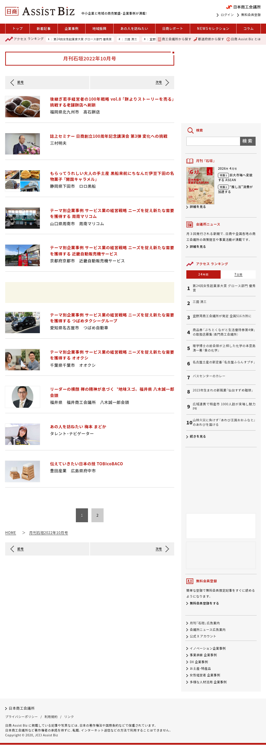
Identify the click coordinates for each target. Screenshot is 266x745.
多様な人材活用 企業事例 (208, 682)
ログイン (227, 15)
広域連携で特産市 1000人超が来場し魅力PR (224, 406)
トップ (17, 28)
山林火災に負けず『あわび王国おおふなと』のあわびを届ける (224, 422)
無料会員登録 (251, 15)
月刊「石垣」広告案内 (205, 623)
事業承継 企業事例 (203, 655)
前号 (20, 82)
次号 (159, 82)
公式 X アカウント (203, 636)
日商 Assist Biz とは (244, 39)
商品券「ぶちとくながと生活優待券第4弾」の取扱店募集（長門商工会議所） (224, 332)
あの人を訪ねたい (134, 28)
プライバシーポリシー (21, 717)
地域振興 (99, 28)
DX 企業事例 (199, 662)
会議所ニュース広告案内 (208, 629)
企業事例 (71, 28)
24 (203, 274)
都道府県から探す (209, 39)
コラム (248, 28)
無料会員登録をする (204, 603)
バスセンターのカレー (209, 376)
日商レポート (172, 28)
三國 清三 (130, 39)
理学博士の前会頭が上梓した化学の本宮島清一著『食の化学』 (224, 348)
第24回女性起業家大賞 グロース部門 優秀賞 (83, 39)
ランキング (24, 39)
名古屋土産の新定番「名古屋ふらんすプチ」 (224, 362)
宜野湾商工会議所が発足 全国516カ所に (222, 316)
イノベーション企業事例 (208, 648)
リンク (69, 717)
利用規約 (50, 717)
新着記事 (44, 28)
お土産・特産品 (200, 668)
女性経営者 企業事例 (205, 675)
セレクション (213, 28)
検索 (247, 140)
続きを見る (198, 436)
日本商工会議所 (22, 708)
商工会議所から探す (175, 39)
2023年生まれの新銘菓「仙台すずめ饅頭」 (223, 390)
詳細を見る (198, 206)
